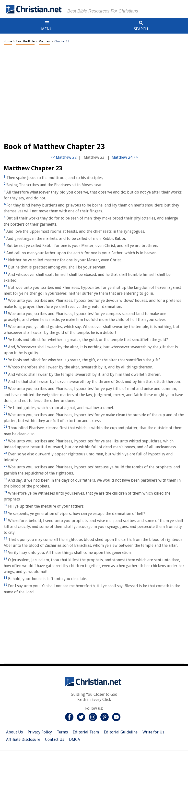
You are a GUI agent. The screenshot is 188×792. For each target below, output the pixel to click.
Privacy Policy (40, 732)
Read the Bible (25, 41)
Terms (62, 732)
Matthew (44, 41)
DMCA (74, 739)
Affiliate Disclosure (23, 739)
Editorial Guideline (121, 732)
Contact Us (54, 739)
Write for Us (153, 732)
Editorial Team (86, 732)
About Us (14, 732)
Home (8, 41)
